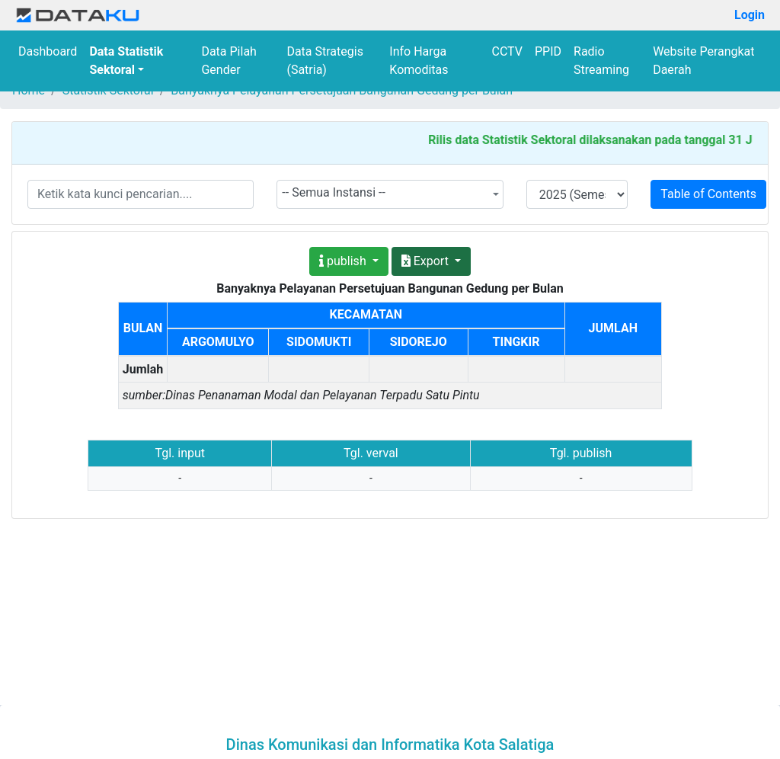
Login (749, 15)
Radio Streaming (601, 60)
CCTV (507, 51)
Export (426, 261)
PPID (548, 51)
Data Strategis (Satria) (324, 60)
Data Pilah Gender (229, 60)
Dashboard (47, 51)
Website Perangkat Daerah (703, 60)
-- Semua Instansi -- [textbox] (333, 192)
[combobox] (390, 194)
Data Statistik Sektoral (126, 60)
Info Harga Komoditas (418, 60)
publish (344, 261)
